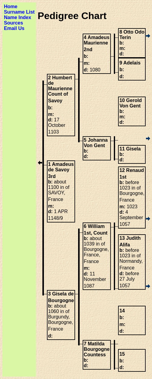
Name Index (17, 17)
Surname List (19, 12)
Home (10, 6)
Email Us (14, 28)
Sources (13, 22)
